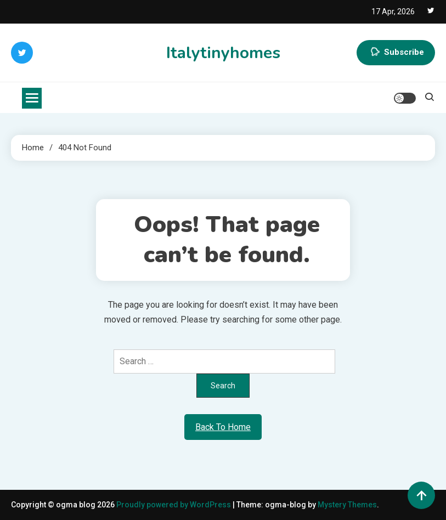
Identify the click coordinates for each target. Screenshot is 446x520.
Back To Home (223, 427)
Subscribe (396, 53)
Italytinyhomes (223, 53)
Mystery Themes (347, 504)
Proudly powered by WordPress (174, 504)
